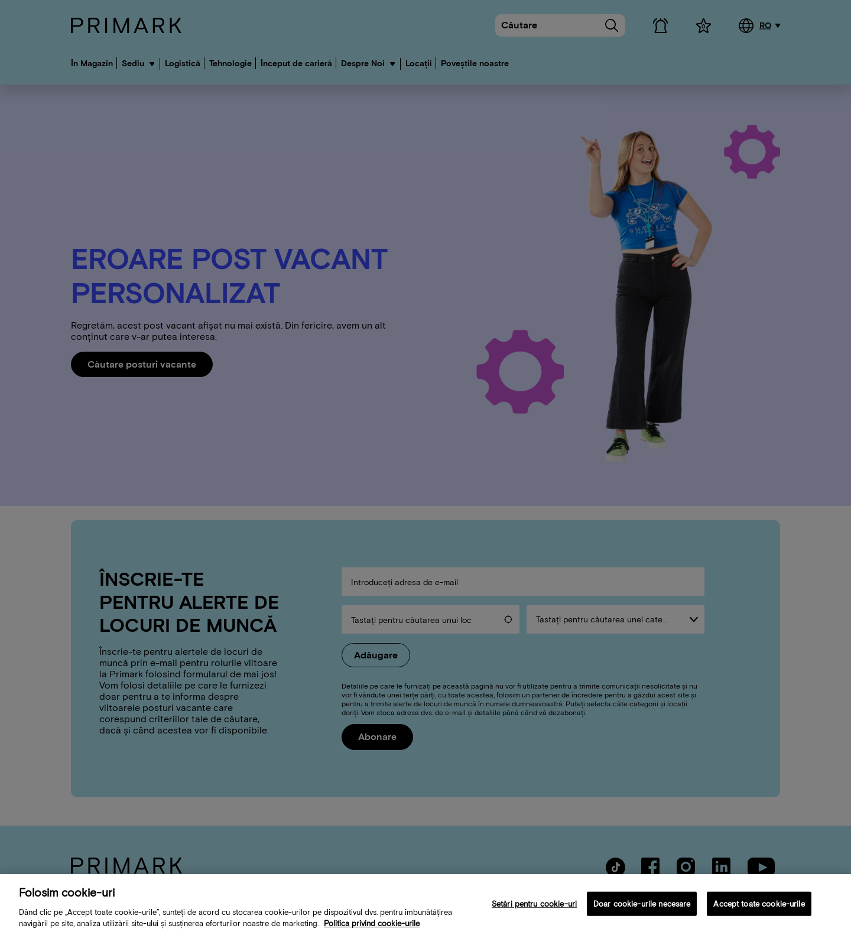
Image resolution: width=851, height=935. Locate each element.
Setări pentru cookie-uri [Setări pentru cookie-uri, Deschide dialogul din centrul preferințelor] (534, 909)
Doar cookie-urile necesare (641, 909)
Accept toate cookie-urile (758, 909)
